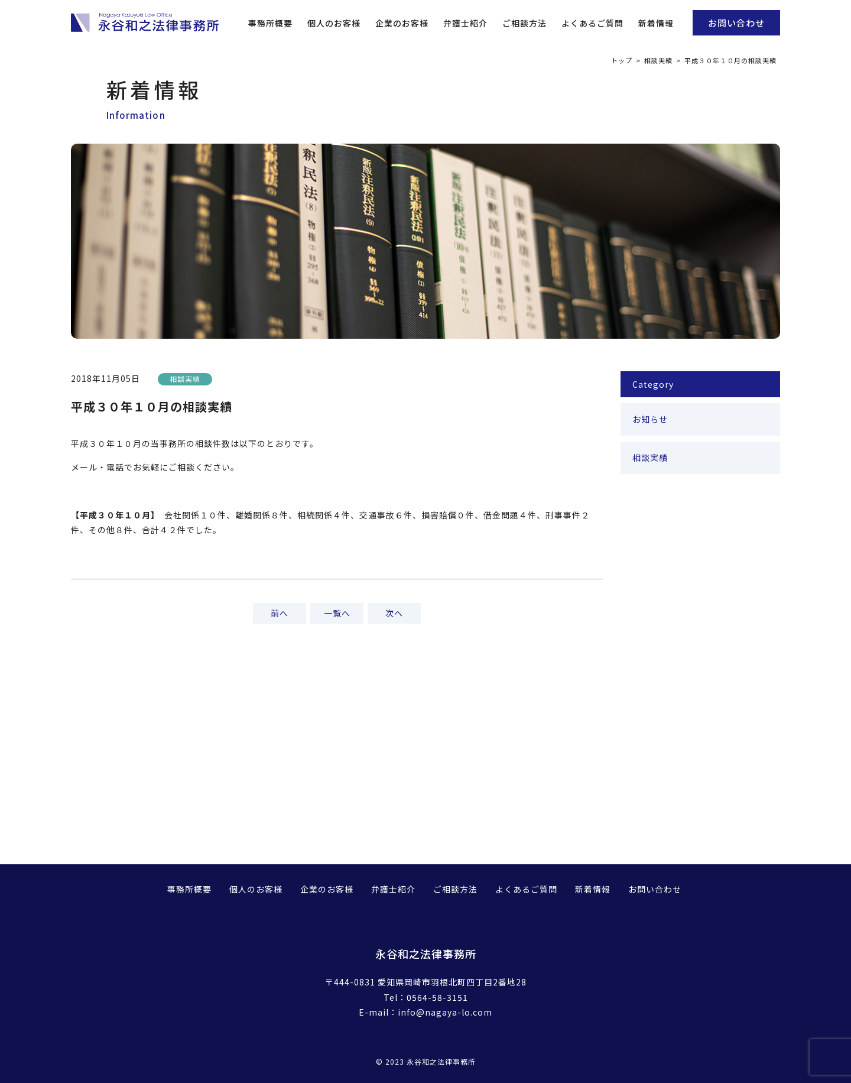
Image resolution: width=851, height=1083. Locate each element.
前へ (279, 613)
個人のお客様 (333, 23)
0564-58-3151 (437, 997)
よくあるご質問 (592, 23)
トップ (621, 60)
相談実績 (658, 60)
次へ (394, 613)
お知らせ (650, 419)
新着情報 (656, 23)
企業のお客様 (401, 23)
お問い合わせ (736, 23)
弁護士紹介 (465, 23)
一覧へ (337, 613)
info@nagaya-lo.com (445, 1012)
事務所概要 (270, 23)
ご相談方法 (524, 23)
